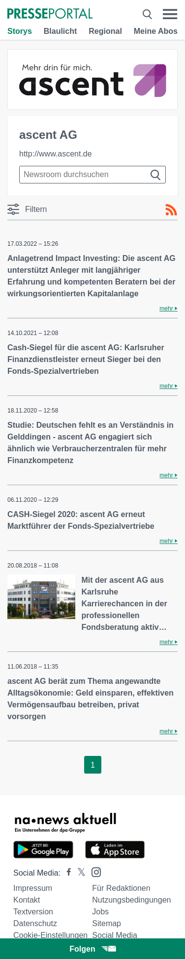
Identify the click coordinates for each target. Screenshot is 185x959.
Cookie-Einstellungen (50, 935)
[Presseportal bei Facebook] (66, 873)
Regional (105, 31)
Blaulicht (60, 31)
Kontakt (26, 900)
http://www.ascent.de (55, 154)
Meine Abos (156, 31)
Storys (19, 31)
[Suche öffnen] (147, 14)
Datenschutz (35, 923)
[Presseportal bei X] (78, 873)
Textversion (33, 911)
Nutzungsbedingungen (131, 900)
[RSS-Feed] (171, 210)
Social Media (114, 935)
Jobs (100, 911)
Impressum (32, 888)
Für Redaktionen (121, 888)
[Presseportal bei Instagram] (93, 871)
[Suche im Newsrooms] (92, 174)
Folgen (92, 949)
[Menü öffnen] (170, 14)
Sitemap (106, 923)
